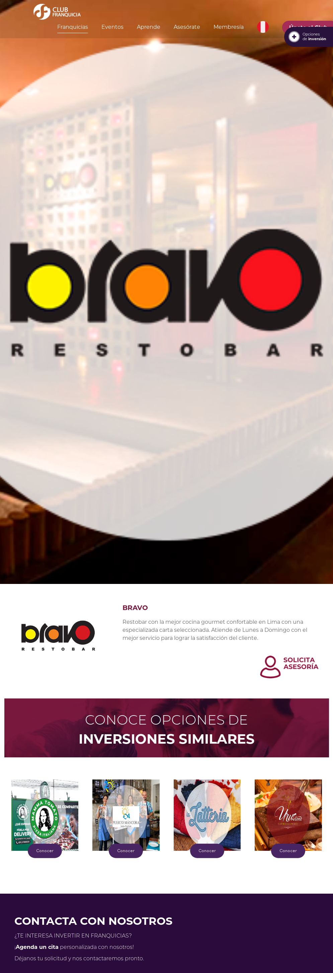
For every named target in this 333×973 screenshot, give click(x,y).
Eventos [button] (112, 27)
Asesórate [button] (187, 27)
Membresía (229, 27)
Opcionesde (314, 36)
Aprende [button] (148, 27)
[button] (263, 27)
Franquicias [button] (72, 27)
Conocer (45, 850)
